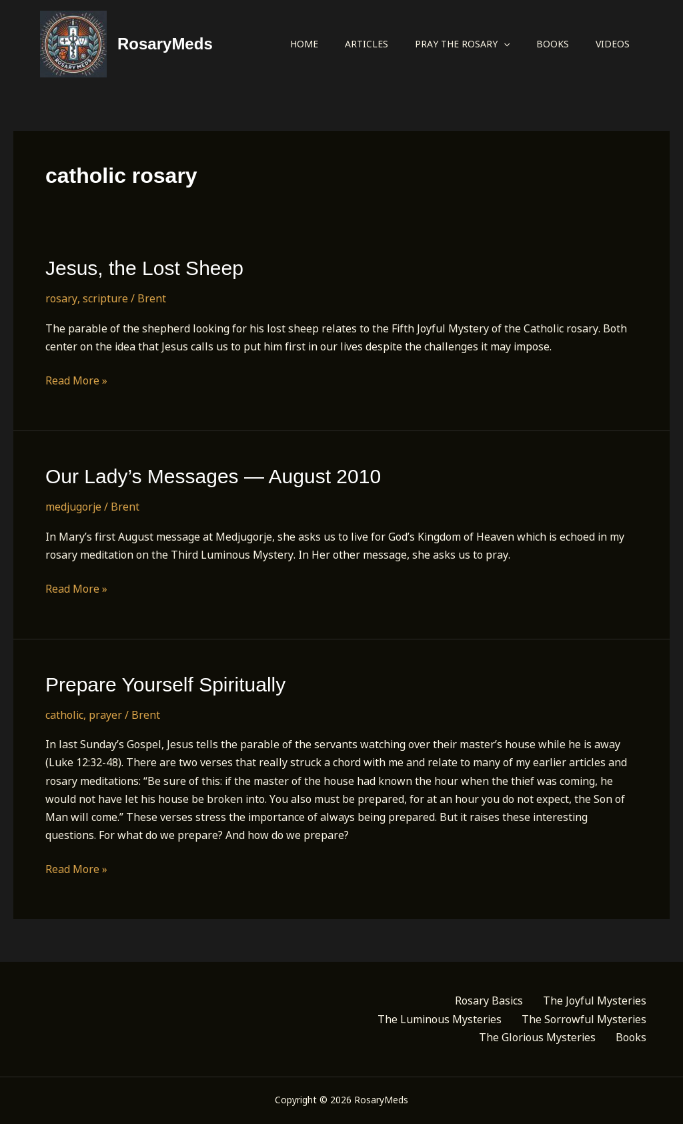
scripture (105, 298)
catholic (64, 715)
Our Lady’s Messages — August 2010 (213, 476)
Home (304, 43)
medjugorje (73, 506)
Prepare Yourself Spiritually (165, 684)
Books (552, 43)
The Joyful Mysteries (594, 1000)
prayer (105, 715)
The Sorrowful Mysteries (584, 1019)
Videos (613, 43)
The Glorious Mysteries (537, 1037)
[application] (504, 44)
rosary (61, 298)
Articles (366, 43)
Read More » (76, 381)
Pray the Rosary (462, 44)
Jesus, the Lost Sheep (144, 268)
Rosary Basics (489, 1000)
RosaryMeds (165, 44)
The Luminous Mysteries (440, 1019)
